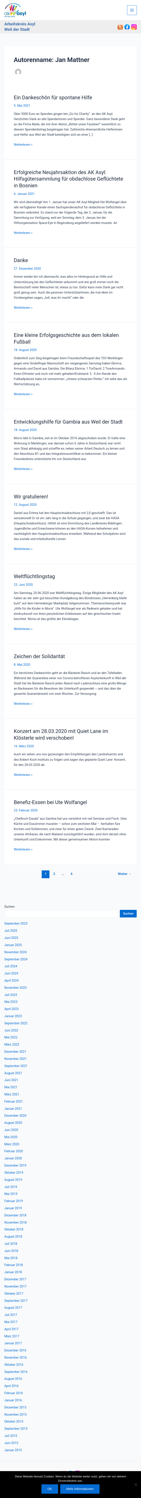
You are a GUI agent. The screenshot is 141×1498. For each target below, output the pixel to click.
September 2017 (15, 1301)
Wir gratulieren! (31, 497)
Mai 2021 (10, 1087)
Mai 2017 (10, 1322)
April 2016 (11, 1386)
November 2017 (15, 1286)
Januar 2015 (13, 1450)
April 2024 (11, 980)
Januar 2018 (13, 1272)
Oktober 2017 (13, 1294)
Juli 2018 (10, 1244)
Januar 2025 (13, 945)
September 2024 (15, 959)
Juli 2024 (10, 966)
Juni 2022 (11, 1030)
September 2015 (15, 1429)
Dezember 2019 (15, 1165)
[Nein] (135, 1484)
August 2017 (13, 1308)
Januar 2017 (13, 1343)
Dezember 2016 (15, 1350)
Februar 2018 (13, 1265)
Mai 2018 (10, 1258)
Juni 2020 (11, 1130)
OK (50, 1489)
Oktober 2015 (13, 1421)
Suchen (9, 907)
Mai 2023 (10, 1002)
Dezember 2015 (15, 1407)
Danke (21, 260)
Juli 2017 (10, 1315)
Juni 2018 (11, 1251)
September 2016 (15, 1372)
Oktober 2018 (13, 1229)
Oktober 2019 (13, 1173)
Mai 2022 (10, 1037)
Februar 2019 (13, 1201)
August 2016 (13, 1379)
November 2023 (15, 988)
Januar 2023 (13, 1016)
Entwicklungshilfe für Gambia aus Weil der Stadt (68, 422)
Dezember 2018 (15, 1215)
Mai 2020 (10, 1137)
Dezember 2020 (15, 1116)
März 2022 (11, 1044)
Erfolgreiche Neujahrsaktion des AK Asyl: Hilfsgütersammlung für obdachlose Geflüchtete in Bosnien (68, 179)
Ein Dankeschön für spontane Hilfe (53, 98)
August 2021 (13, 1073)
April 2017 (11, 1329)
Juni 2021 (11, 1080)
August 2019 (13, 1180)
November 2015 (15, 1414)
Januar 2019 (13, 1208)
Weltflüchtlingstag (34, 576)
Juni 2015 (11, 1443)
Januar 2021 (13, 1109)
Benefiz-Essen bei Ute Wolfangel (50, 802)
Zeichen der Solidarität (39, 656)
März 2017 (11, 1336)
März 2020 (11, 1144)
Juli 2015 (10, 1436)
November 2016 (15, 1357)
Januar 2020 (13, 1158)
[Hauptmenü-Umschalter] (132, 10)
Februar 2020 (13, 1151)
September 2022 (15, 1023)
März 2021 (11, 1094)
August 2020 (13, 1123)
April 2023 (11, 1009)
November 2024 (15, 952)
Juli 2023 (10, 995)
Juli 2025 (10, 931)
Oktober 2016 (13, 1365)
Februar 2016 (13, 1393)
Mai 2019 (10, 1194)
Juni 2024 (11, 973)
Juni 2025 (11, 938)
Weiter (125, 874)
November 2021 (15, 1059)
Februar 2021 (13, 1101)
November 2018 (15, 1222)
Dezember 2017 (15, 1279)
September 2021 (15, 1066)
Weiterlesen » (23, 144)
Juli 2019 (10, 1187)
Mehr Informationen (79, 1489)
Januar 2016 (13, 1400)
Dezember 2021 (15, 1052)
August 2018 (13, 1237)
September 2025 (15, 923)
